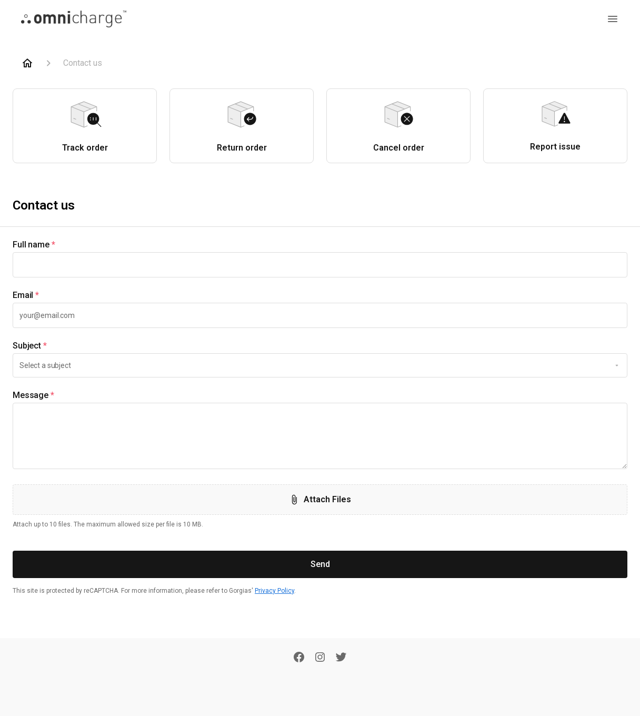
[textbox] (320, 264)
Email (26, 295)
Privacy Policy (274, 590)
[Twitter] (341, 658)
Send (320, 564)
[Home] (27, 63)
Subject (30, 346)
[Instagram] (320, 658)
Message (33, 395)
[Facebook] (299, 658)
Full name (34, 245)
